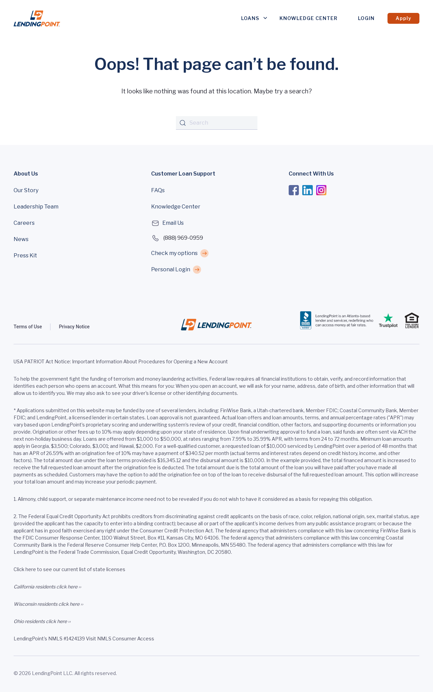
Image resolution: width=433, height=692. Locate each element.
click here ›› (68, 586)
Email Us (167, 223)
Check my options (174, 253)
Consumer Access (133, 638)
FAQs (158, 190)
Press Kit (25, 255)
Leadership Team (36, 206)
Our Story (26, 190)
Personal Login (170, 269)
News (21, 239)
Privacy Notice (74, 326)
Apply (403, 18)
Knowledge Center (308, 18)
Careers (24, 223)
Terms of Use (28, 326)
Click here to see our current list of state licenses (69, 569)
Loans (250, 18)
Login (366, 18)
